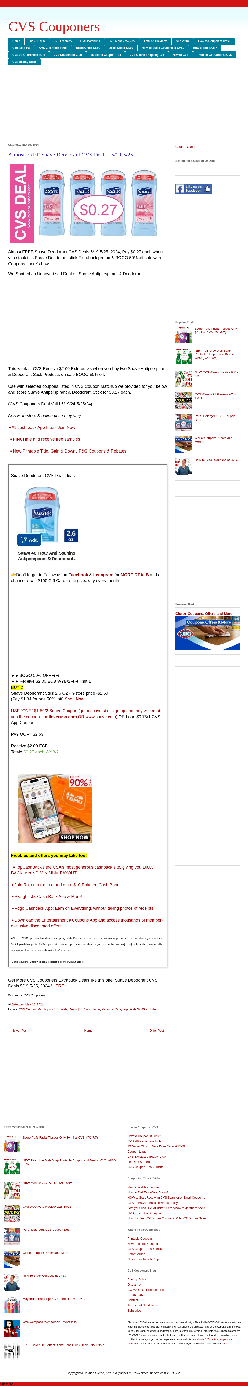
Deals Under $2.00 (121, 48)
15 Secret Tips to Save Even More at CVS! (156, 1146)
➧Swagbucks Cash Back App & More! (46, 896)
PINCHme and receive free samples (46, 439)
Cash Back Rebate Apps (144, 1259)
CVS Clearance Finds (53, 48)
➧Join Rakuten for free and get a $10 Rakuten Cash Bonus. (67, 885)
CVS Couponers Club (68, 55)
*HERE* (58, 986)
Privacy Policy (137, 1279)
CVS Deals (59, 1009)
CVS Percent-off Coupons (145, 1213)
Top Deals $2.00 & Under (140, 1009)
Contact (133, 1300)
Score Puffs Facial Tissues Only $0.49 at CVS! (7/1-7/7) (216, 330)
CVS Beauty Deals (24, 62)
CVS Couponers (54, 26)
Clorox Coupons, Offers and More (203, 613)
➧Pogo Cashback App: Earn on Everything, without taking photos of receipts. (82, 908)
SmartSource (136, 1254)
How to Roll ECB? (205, 48)
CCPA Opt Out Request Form (147, 1289)
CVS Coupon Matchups (35, 1009)
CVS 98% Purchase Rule (28, 55)
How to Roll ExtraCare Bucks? (148, 1192)
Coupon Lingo (137, 1151)
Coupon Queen (185, 146)
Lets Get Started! (139, 1161)
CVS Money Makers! (122, 41)
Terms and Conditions (142, 1305)
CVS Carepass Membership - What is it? (50, 1322)
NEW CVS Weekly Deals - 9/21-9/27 (47, 1183)
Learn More (198, 1339)
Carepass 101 (21, 48)
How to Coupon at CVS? (214, 41)
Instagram (103, 575)
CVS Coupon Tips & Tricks (145, 1167)
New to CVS (180, 55)
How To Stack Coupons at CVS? (163, 48)
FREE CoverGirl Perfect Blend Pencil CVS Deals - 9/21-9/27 (63, 1345)
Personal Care (111, 1009)
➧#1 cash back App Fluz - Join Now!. (43, 427)
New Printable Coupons (144, 1187)
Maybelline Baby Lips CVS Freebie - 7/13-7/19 (54, 1299)
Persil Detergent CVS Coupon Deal (46, 1229)
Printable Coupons (140, 1238)
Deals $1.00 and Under (84, 1009)
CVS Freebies (63, 41)
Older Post (157, 1030)
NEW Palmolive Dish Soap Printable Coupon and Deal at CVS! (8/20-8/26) (215, 354)
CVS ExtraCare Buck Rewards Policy (153, 1203)
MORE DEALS (135, 575)
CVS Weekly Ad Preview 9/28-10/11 (47, 1206)
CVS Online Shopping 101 (147, 55)
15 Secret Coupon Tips (106, 55)
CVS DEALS (37, 41)
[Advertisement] (124, 105)
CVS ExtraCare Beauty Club (147, 1156)
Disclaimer (135, 1284)
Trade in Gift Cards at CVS (214, 55)
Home (16, 41)
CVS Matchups (90, 41)
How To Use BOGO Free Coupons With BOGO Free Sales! (167, 1218)
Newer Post (19, 1030)
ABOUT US (135, 1295)
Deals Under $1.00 (88, 48)
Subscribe (183, 41)
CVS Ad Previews (155, 41)
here (225, 1343)
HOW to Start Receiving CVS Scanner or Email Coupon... (166, 1197)
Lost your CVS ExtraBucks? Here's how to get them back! (166, 1208)
